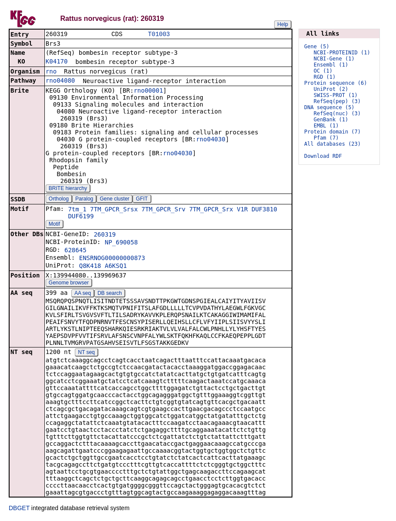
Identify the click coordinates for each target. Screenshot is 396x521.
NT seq (86, 353)
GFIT (142, 200)
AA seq (82, 294)
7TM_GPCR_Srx (211, 210)
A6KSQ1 (116, 266)
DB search (109, 294)
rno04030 (210, 140)
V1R (242, 210)
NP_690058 (121, 243)
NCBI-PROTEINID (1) (342, 53)
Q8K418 (90, 266)
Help (282, 24)
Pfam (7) (326, 138)
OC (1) (323, 71)
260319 (105, 235)
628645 (75, 250)
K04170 (57, 62)
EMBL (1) (326, 126)
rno (51, 72)
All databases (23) (332, 144)
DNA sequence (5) (329, 107)
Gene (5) (316, 46)
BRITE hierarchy (68, 189)
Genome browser (69, 284)
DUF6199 (81, 217)
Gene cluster (114, 200)
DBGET (19, 508)
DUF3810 (264, 210)
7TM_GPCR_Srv (163, 210)
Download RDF (323, 156)
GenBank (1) (331, 120)
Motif (54, 225)
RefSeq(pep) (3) (337, 101)
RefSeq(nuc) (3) (337, 113)
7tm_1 (77, 210)
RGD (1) (325, 77)
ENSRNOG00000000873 (112, 258)
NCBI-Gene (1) (334, 59)
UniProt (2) (331, 89)
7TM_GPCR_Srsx (114, 210)
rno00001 (148, 91)
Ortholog (59, 200)
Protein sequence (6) (335, 83)
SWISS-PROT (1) (336, 95)
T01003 (159, 34)
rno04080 (60, 81)
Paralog (84, 200)
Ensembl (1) (331, 65)
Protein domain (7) (332, 132)
